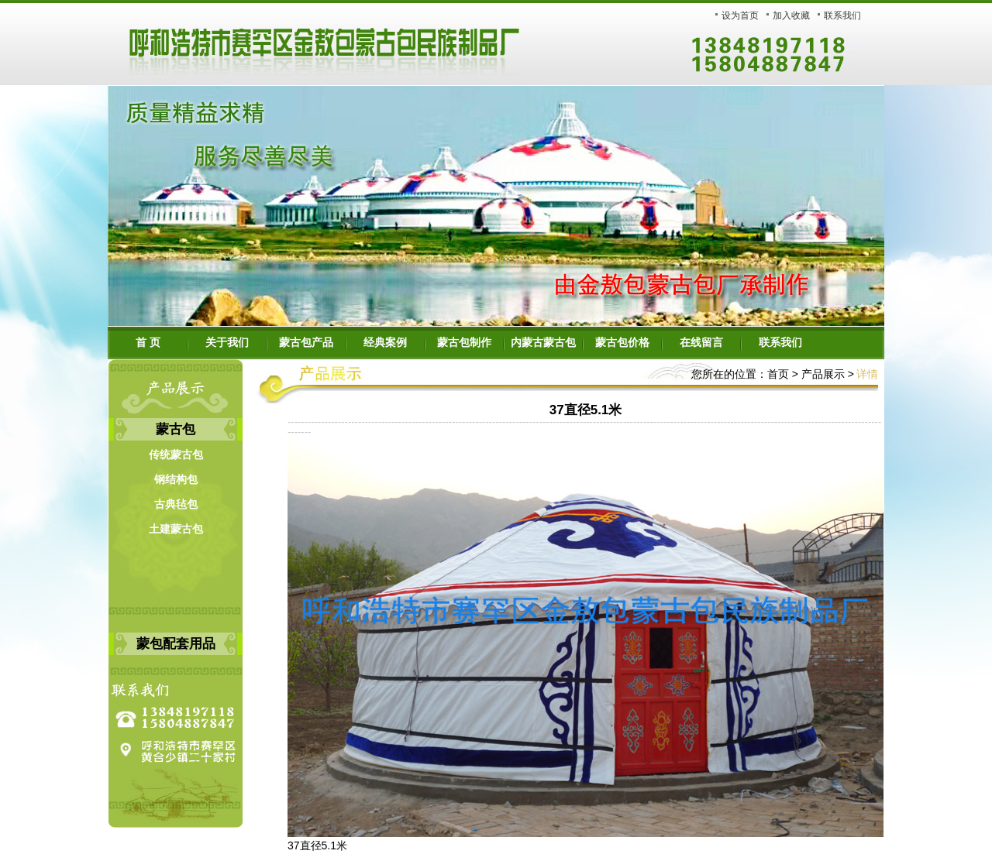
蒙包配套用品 (175, 643)
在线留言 (701, 342)
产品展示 (821, 374)
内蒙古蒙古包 (543, 342)
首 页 (148, 342)
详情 (867, 374)
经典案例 (385, 342)
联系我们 (842, 15)
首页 (778, 374)
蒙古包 (175, 429)
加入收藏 (791, 15)
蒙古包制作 (464, 342)
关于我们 (227, 342)
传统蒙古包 (176, 455)
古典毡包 (176, 504)
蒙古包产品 (306, 342)
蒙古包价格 (622, 342)
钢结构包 (176, 479)
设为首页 (740, 15)
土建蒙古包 (176, 529)
